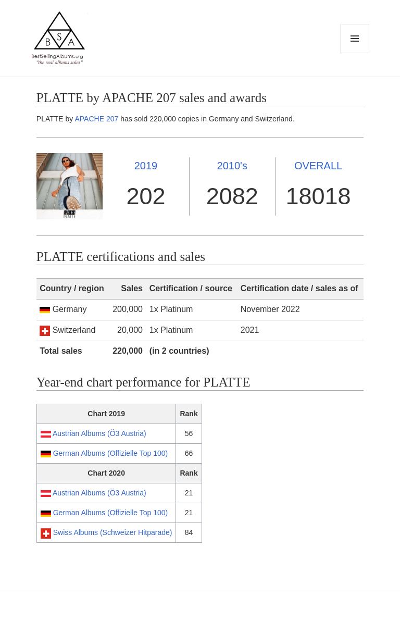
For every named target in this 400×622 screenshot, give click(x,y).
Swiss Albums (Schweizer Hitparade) (112, 532)
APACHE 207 (96, 119)
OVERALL (318, 165)
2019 (146, 165)
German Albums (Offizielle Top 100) (110, 453)
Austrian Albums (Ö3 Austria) (99, 433)
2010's (232, 165)
